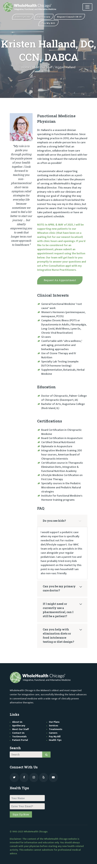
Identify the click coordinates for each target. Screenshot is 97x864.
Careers (53, 733)
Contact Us (18, 733)
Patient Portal (20, 740)
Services (53, 726)
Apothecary (18, 726)
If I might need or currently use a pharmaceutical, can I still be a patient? (58, 610)
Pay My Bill (54, 737)
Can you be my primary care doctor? (59, 588)
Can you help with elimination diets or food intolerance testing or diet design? (58, 636)
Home (26, 67)
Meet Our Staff (42, 67)
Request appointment (60, 280)
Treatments (55, 729)
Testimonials (19, 737)
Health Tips (55, 740)
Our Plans (54, 722)
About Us (17, 722)
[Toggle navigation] (87, 7)
